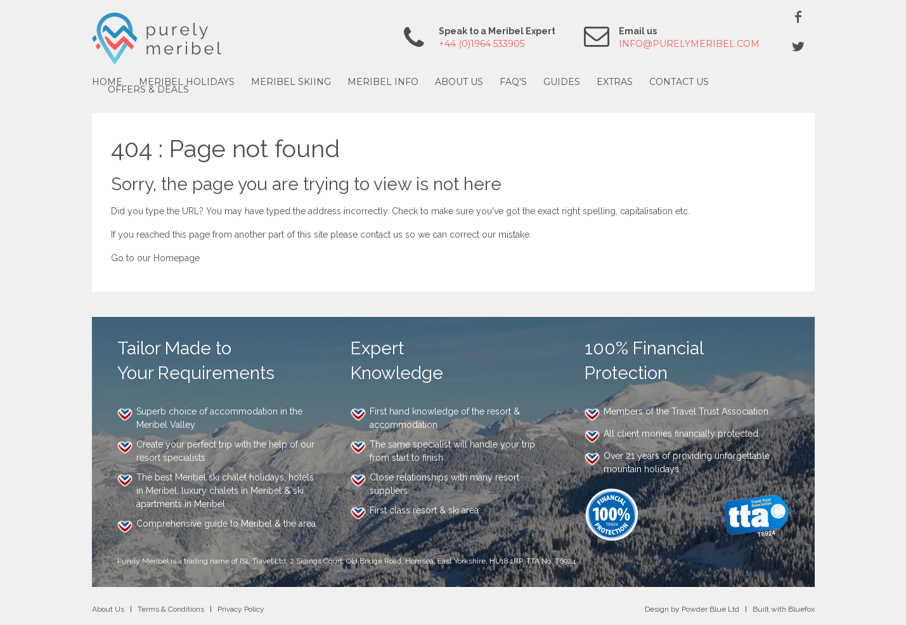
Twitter (798, 46)
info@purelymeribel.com (689, 43)
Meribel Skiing (291, 81)
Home (107, 81)
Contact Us (679, 81)
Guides (561, 81)
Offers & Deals (148, 89)
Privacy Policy (240, 609)
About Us (459, 81)
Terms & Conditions (171, 609)
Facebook (798, 16)
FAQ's (513, 81)
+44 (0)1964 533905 (481, 43)
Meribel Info (382, 81)
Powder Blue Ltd (710, 609)
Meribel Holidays (187, 81)
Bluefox (801, 609)
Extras (615, 81)
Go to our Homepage (155, 258)
